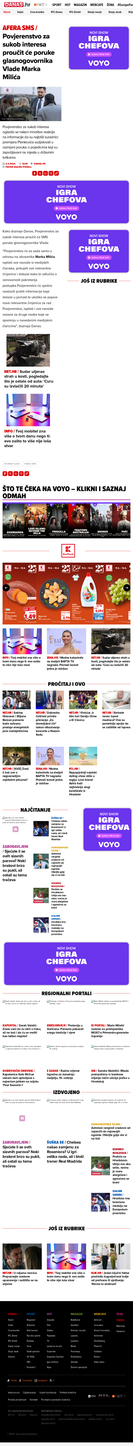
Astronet (98, 1319)
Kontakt (34, 1399)
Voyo (49, 1367)
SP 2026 (30, 1356)
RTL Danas (57, 12)
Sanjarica (120, 1331)
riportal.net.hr (48, 1419)
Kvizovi (97, 1356)
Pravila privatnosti (17, 1399)
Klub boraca (32, 1330)
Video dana (99, 1361)
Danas (12, 1314)
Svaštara (97, 1351)
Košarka (30, 1340)
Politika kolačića (68, 1392)
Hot (67, 4)
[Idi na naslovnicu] (41, 8)
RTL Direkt (75, 12)
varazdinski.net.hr (105, 1414)
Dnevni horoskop (101, 1330)
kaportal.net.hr (84, 1414)
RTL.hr (11, 1414)
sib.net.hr (69, 1414)
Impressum (14, 1392)
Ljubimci (74, 1340)
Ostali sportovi (33, 1351)
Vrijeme (11, 1356)
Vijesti (6, 12)
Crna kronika (37, 12)
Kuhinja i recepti (78, 1330)
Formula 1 (31, 1367)
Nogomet (31, 1319)
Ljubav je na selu (54, 1346)
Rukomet (31, 1325)
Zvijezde (50, 1319)
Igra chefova (52, 1361)
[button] (6, 507)
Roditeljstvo (76, 1356)
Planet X (97, 1346)
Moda (73, 1346)
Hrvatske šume (12, 463)
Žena (110, 4)
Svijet (20, 12)
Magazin (80, 4)
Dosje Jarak (115, 12)
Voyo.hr (34, 1414)
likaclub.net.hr (48, 1423)
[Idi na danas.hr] (17, 4)
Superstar (51, 1351)
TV (48, 1340)
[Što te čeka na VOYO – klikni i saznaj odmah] (66, 497)
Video (120, 1320)
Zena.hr (22, 1414)
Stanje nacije (95, 12)
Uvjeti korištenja (47, 1392)
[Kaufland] (66, 551)
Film (49, 1325)
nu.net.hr (110, 1419)
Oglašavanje (29, 1392)
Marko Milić (30, 463)
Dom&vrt (75, 1325)
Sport (56, 4)
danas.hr (40, 163)
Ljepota (74, 1335)
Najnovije (120, 1325)
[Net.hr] (119, 1396)
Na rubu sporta (33, 1335)
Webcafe (96, 4)
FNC (28, 1361)
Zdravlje (74, 1361)
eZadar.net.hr (95, 1419)
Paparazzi (51, 1335)
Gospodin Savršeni (55, 1356)
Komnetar (98, 1335)
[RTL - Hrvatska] (104, 1396)
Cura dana (98, 1325)
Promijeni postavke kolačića (55, 1399)
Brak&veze (75, 1319)
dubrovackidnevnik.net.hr (71, 1419)
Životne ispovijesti (79, 1367)
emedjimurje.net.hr (51, 1414)
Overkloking (99, 1340)
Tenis (29, 1346)
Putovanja (75, 1351)
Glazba (50, 1330)
